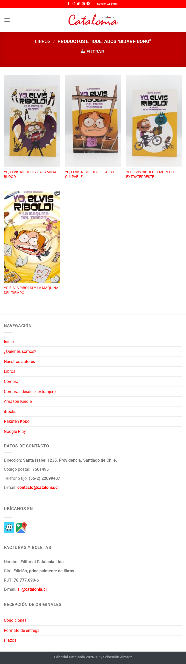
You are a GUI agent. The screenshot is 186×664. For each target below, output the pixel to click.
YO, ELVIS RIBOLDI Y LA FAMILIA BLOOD (30, 174)
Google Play (15, 431)
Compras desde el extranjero (30, 391)
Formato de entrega (22, 630)
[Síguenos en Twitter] (78, 4)
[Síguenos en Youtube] (88, 4)
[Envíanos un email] (83, 4)
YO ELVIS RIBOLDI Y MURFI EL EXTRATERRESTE (150, 174)
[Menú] (7, 19)
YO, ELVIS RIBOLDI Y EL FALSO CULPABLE (89, 174)
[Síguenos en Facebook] (68, 4)
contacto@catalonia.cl (38, 487)
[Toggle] (180, 351)
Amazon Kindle (18, 401)
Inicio (9, 341)
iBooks (10, 411)
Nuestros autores (19, 361)
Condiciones (15, 620)
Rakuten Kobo (17, 421)
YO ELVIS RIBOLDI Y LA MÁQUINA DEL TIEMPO (31, 290)
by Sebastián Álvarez (115, 657)
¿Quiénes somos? (20, 351)
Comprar (12, 381)
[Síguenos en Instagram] (73, 4)
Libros (43, 41)
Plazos (10, 640)
